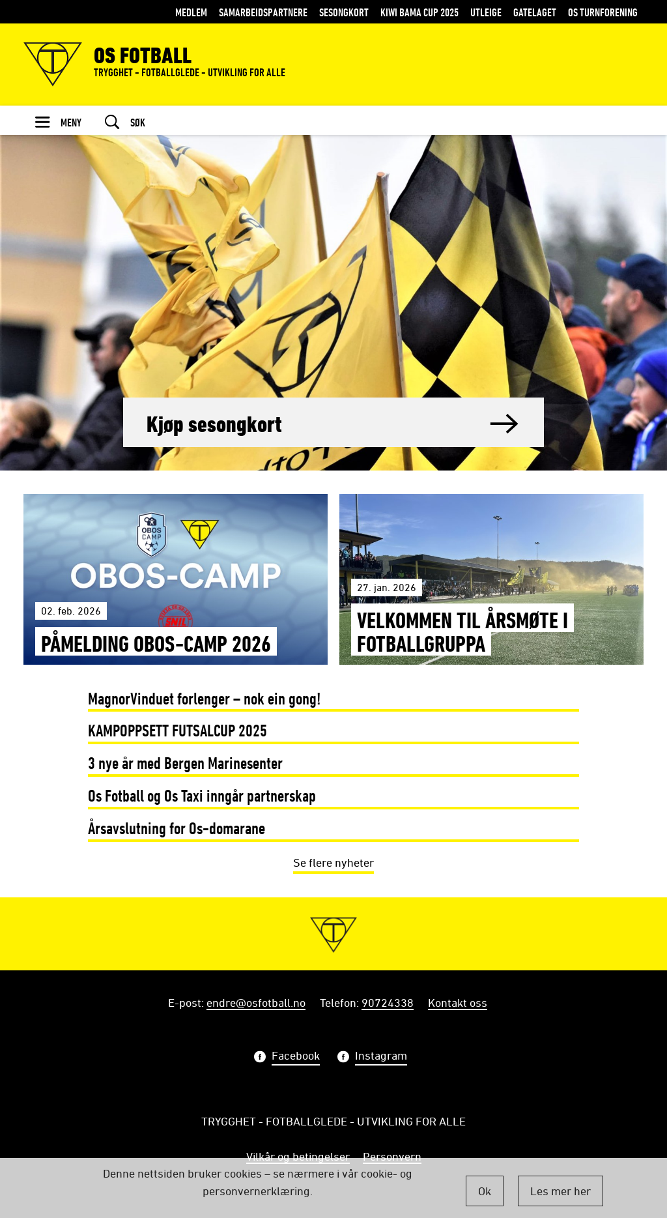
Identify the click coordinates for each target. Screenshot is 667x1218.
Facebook (296, 1057)
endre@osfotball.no (255, 1002)
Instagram (381, 1057)
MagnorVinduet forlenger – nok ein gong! (204, 698)
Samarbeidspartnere (263, 12)
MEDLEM (191, 12)
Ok (484, 1190)
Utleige (486, 12)
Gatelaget (534, 12)
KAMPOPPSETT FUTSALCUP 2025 (177, 730)
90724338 (388, 1002)
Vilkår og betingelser (298, 1156)
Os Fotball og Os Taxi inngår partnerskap (202, 795)
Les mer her (560, 1190)
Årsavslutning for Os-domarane (176, 828)
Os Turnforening (603, 12)
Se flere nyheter (333, 862)
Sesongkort (344, 12)
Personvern (392, 1156)
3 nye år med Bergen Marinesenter (185, 762)
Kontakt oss (457, 1002)
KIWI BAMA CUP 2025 (419, 12)
